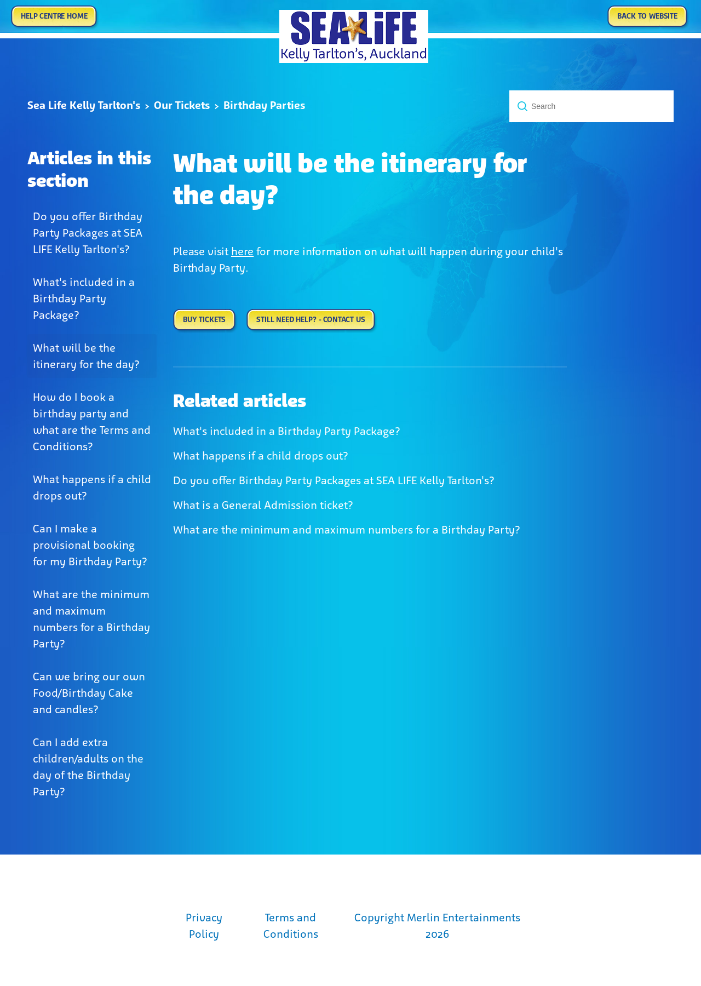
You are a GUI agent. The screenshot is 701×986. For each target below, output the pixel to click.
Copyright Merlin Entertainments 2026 (437, 926)
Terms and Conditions (290, 926)
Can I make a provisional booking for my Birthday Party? (90, 545)
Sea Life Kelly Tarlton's (83, 105)
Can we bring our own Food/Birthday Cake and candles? (89, 693)
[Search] (591, 106)
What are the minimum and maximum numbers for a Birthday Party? (91, 619)
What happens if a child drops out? (92, 487)
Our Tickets (182, 105)
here (242, 251)
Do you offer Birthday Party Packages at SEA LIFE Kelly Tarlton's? (87, 233)
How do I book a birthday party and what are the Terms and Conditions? (92, 422)
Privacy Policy (204, 926)
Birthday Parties (264, 105)
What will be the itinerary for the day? (86, 356)
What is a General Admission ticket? (263, 505)
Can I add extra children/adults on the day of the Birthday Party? (88, 767)
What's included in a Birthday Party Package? (84, 299)
